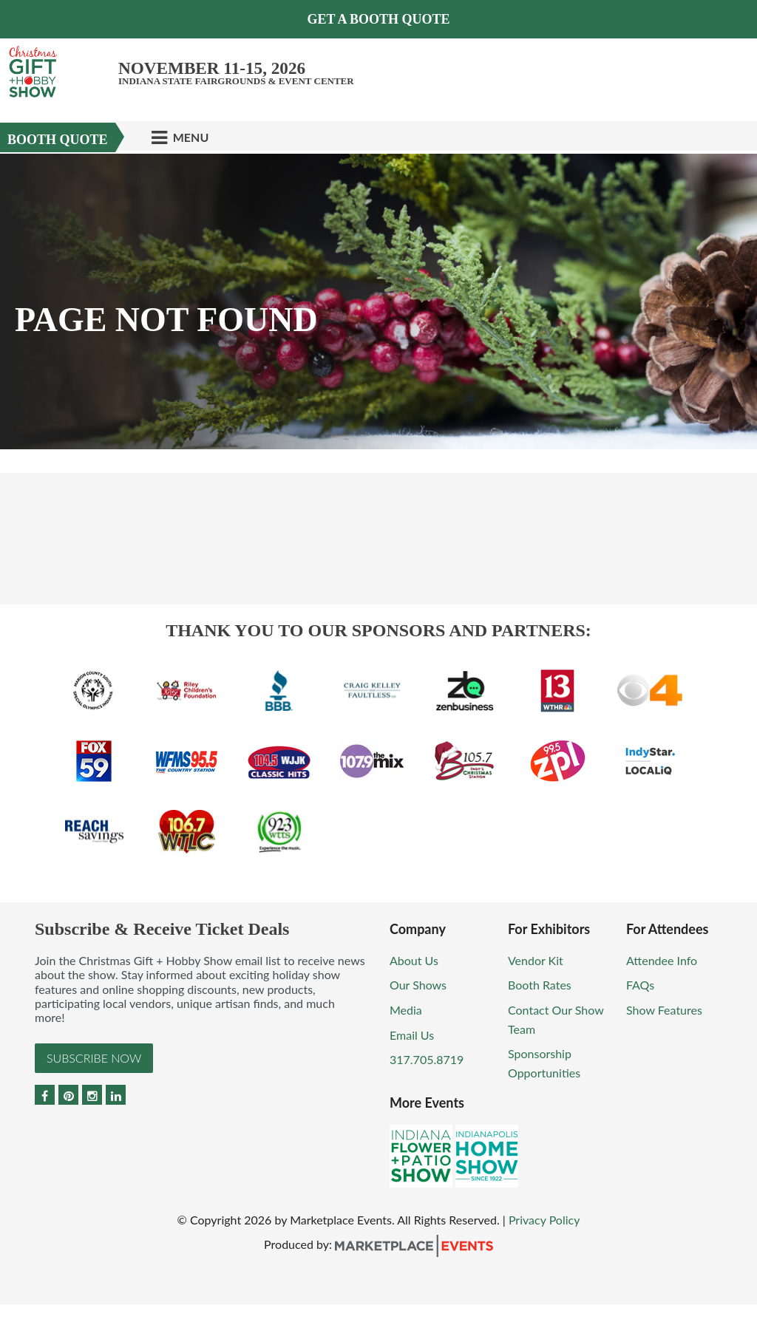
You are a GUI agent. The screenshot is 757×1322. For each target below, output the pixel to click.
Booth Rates (539, 985)
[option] (378, 301)
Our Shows (418, 985)
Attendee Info (661, 960)
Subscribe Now (94, 1058)
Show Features (664, 1010)
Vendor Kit (535, 960)
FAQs (640, 985)
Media (406, 1010)
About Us (414, 960)
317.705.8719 (427, 1059)
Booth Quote (57, 139)
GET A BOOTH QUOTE (378, 19)
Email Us (412, 1035)
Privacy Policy (544, 1220)
